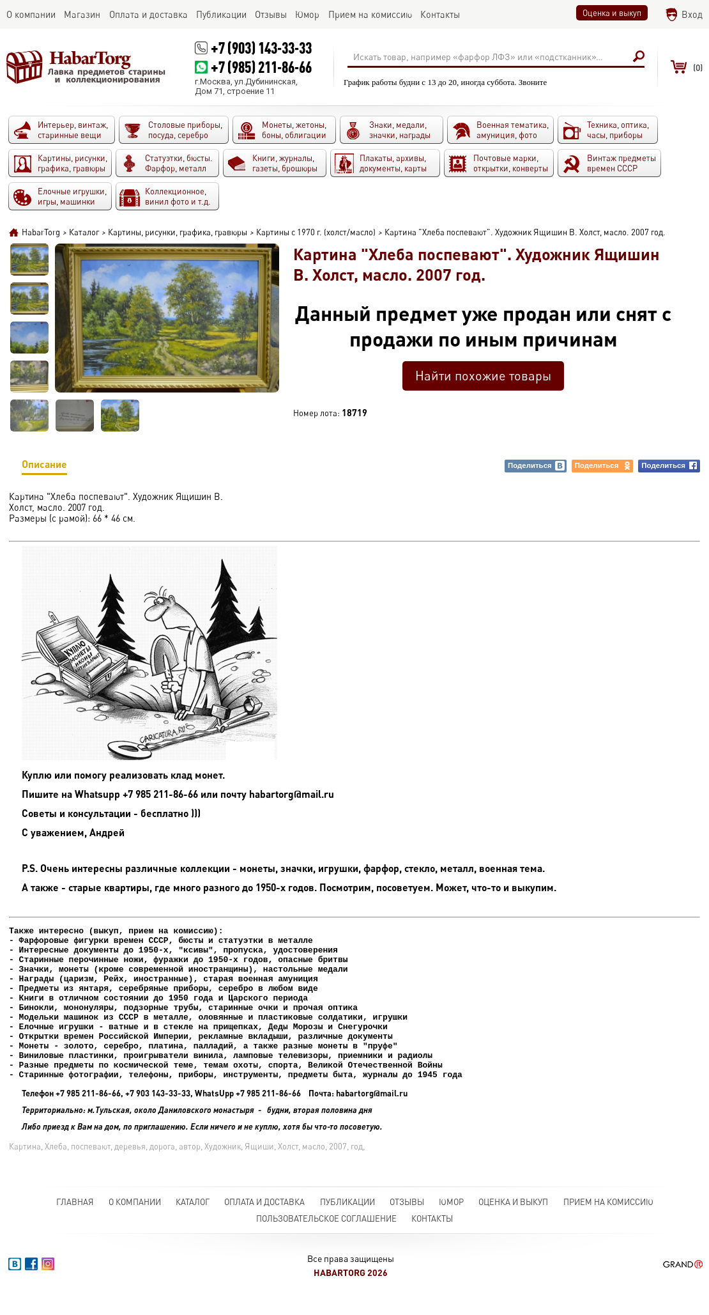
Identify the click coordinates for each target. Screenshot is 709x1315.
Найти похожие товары (483, 376)
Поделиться (536, 466)
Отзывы (407, 1220)
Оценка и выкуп (612, 13)
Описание (44, 466)
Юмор (451, 1220)
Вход (692, 14)
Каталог (193, 1220)
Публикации (347, 1220)
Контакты (432, 1236)
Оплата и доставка (264, 1220)
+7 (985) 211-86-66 (261, 67)
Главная (75, 1220)
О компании (135, 1220)
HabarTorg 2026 (351, 1290)
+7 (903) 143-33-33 (261, 47)
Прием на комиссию (608, 1220)
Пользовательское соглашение (326, 1236)
